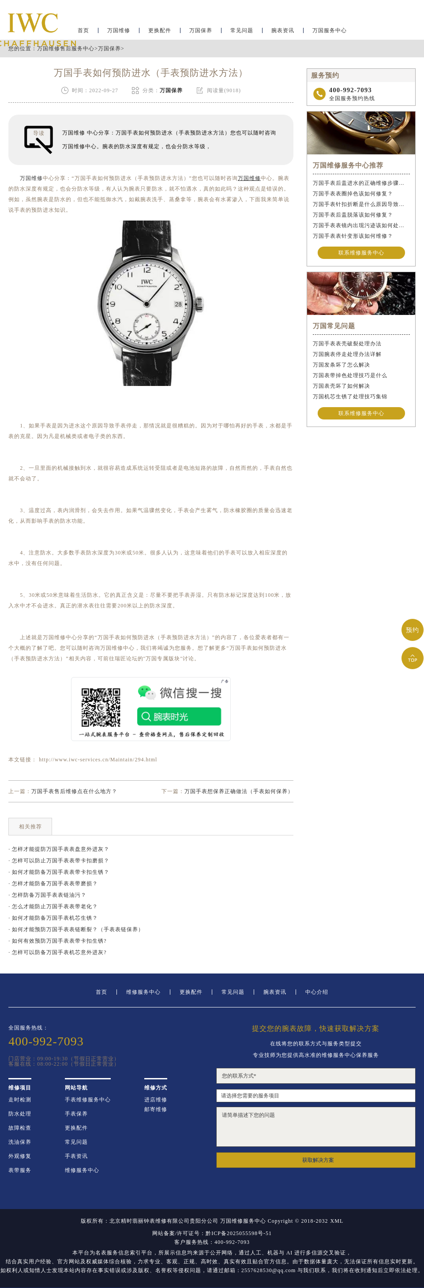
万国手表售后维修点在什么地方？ (74, 791)
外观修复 (19, 1156)
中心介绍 (316, 992)
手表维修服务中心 (88, 1099)
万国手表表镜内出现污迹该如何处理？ (361, 225)
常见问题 (241, 33)
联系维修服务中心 (361, 253)
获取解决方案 (318, 1160)
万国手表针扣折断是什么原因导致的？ (361, 204)
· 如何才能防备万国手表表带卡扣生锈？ (58, 872)
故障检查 (19, 1128)
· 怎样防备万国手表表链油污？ (47, 895)
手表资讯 (76, 1156)
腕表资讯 (282, 33)
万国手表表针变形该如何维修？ (353, 236)
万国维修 (118, 33)
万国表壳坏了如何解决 (341, 386)
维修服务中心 (143, 992)
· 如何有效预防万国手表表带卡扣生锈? (57, 941)
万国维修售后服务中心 (65, 48)
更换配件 (159, 33)
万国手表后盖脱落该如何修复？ (353, 215)
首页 (101, 992)
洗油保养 (19, 1142)
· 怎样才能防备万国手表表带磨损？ (53, 883)
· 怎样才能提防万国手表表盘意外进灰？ (58, 849)
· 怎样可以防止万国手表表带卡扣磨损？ (58, 860)
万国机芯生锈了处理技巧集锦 (350, 396)
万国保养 (200, 33)
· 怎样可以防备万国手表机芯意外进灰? (57, 952)
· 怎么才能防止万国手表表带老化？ (53, 906)
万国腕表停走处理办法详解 (347, 354)
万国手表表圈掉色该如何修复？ (353, 194)
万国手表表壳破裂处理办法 (347, 344)
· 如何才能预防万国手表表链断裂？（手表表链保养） (76, 929)
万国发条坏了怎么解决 (341, 365)
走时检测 (19, 1099)
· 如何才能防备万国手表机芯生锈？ (53, 918)
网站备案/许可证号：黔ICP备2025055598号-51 (212, 1233)
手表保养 (76, 1113)
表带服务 (19, 1170)
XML (337, 1221)
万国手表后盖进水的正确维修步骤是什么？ (361, 183)
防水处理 (19, 1113)
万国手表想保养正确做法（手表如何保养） (238, 791)
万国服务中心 (329, 33)
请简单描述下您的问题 (316, 1127)
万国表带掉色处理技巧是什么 (350, 375)
